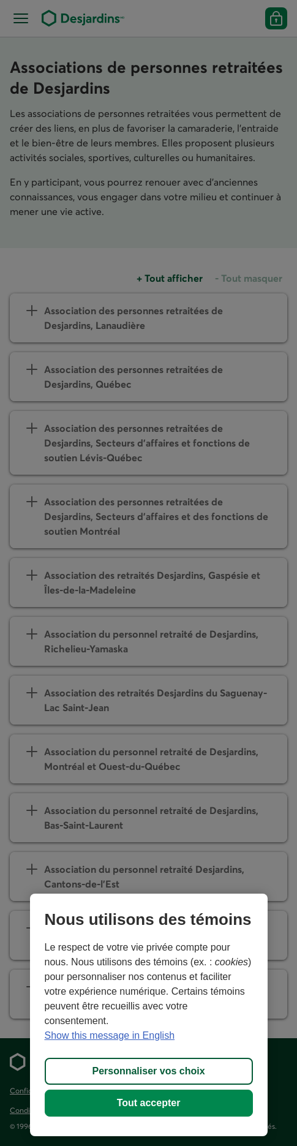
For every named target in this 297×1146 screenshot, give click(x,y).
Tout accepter (149, 1103)
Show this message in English (110, 1035)
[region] (149, 1015)
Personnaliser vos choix (148, 1071)
